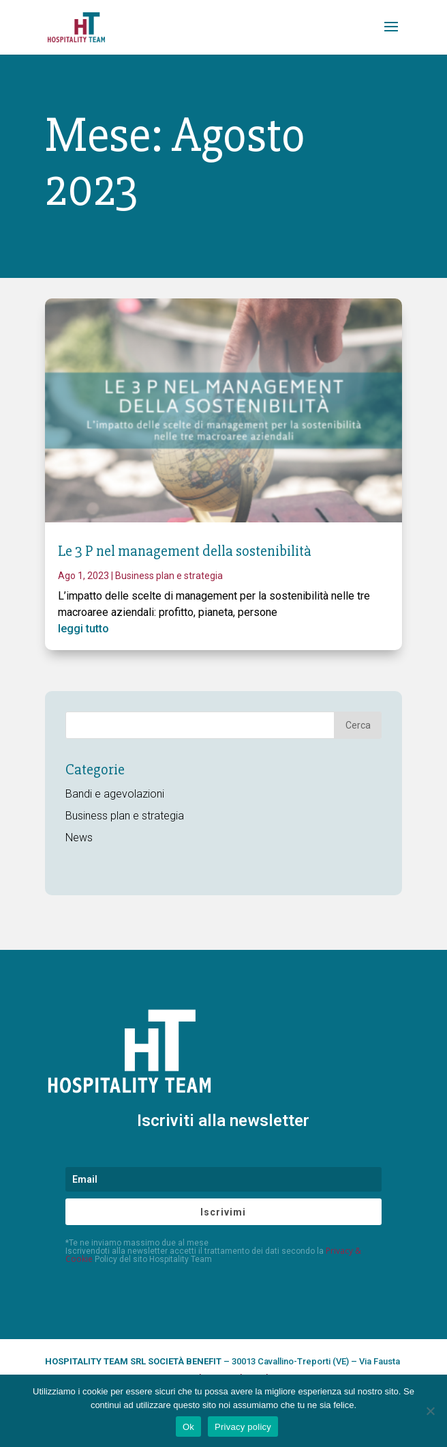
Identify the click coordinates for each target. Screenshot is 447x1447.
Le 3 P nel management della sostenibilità (184, 551)
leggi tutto (83, 628)
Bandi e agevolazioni (114, 793)
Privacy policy (243, 1427)
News (79, 837)
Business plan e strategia (169, 575)
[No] (430, 1411)
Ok (188, 1427)
